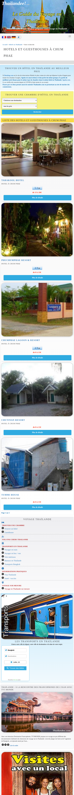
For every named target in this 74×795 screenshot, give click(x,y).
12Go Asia (15, 679)
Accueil (4, 44)
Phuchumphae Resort (16, 260)
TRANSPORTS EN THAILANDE (15, 546)
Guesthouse (9, 532)
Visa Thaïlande (10, 575)
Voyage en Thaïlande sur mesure (17, 589)
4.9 (36, 267)
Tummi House (10, 495)
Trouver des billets (15, 668)
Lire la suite (14, 745)
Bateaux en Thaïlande (13, 561)
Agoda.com (66, 80)
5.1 (36, 187)
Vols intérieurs (10, 557)
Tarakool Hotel (12, 180)
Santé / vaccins (10, 578)
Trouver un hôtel (11, 529)
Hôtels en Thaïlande (15, 44)
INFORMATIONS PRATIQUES (14, 571)
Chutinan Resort (13, 420)
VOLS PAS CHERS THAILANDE (15, 539)
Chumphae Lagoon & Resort (20, 340)
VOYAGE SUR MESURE (11, 586)
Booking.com (8, 75)
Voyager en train (11, 550)
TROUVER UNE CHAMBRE (13, 525)
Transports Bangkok (12, 564)
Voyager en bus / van (13, 553)
